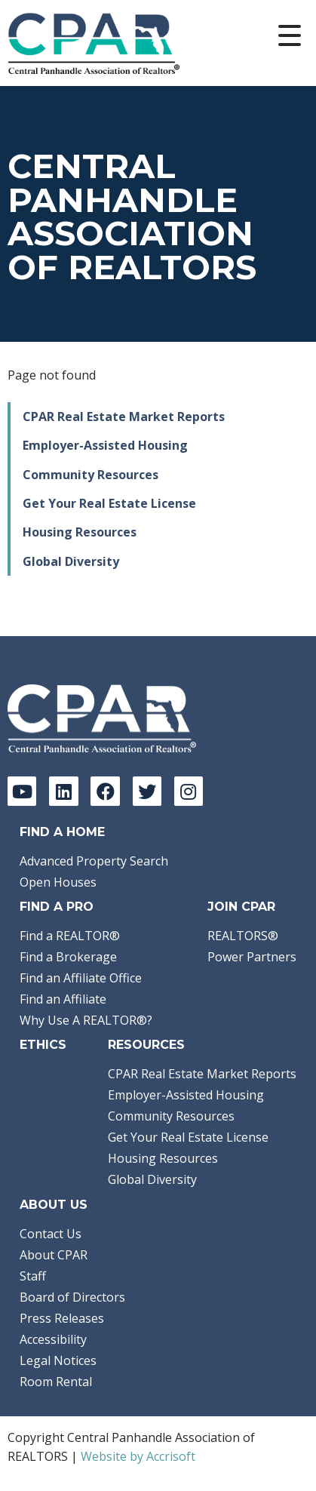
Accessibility (53, 1339)
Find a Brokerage (68, 956)
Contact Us (50, 1233)
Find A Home (62, 832)
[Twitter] (147, 790)
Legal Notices (58, 1360)
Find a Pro (57, 906)
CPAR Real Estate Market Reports (124, 416)
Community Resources (90, 474)
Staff (33, 1276)
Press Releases (62, 1318)
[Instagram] (188, 790)
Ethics (43, 1045)
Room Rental (56, 1381)
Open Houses (58, 882)
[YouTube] (22, 790)
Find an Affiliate (63, 999)
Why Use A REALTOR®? (86, 1020)
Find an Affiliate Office (81, 978)
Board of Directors (72, 1297)
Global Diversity (71, 561)
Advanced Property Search (94, 861)
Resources (146, 1045)
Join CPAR (241, 906)
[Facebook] (105, 790)
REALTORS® (242, 935)
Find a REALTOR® (70, 935)
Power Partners (251, 956)
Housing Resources (80, 532)
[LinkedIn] (63, 790)
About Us (53, 1204)
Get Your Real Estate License (109, 503)
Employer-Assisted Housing (105, 445)
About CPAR (53, 1255)
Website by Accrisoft (138, 1456)
